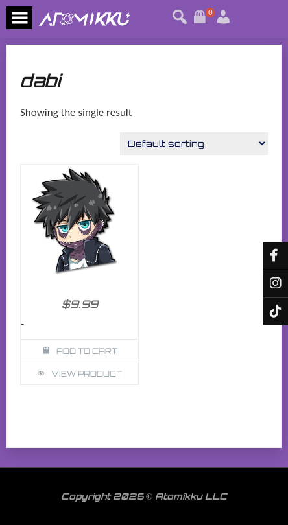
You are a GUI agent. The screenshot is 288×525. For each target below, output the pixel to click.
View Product (86, 374)
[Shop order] (194, 143)
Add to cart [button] (86, 351)
